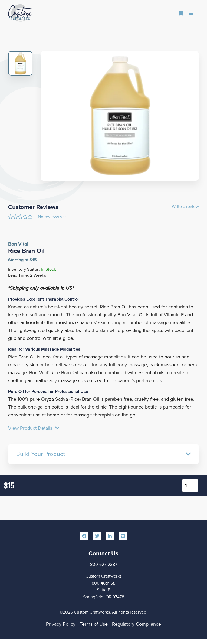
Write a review (185, 206)
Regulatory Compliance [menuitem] (136, 624)
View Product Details (34, 428)
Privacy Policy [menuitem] (60, 624)
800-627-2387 (103, 564)
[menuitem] (180, 13)
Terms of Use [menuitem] (94, 624)
